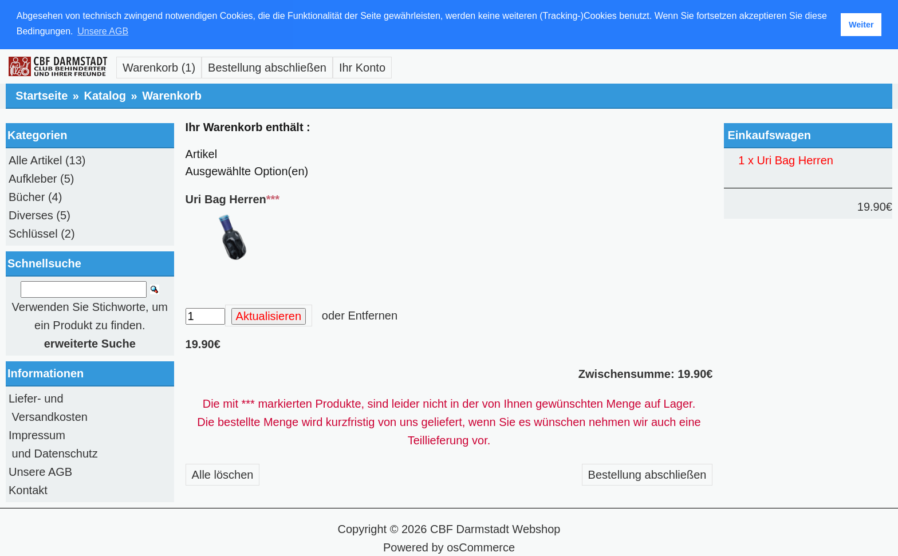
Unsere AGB (40, 470)
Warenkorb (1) (159, 66)
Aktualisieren (269, 315)
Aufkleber (33, 177)
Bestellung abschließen (267, 66)
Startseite (41, 94)
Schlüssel (33, 232)
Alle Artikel (35, 159)
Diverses (31, 214)
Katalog (105, 94)
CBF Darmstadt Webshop (495, 528)
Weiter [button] (861, 24)
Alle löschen (223, 473)
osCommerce (481, 546)
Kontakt (28, 489)
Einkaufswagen (769, 134)
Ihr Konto (362, 66)
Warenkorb (172, 94)
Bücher (27, 196)
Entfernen (372, 314)
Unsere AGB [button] (102, 31)
